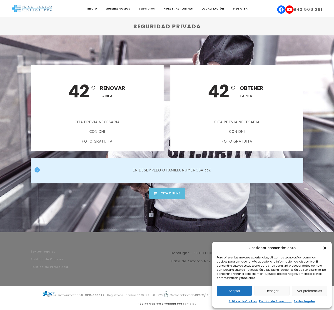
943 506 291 (308, 9)
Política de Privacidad (275, 301)
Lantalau (190, 303)
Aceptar (234, 291)
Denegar (272, 291)
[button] (325, 248)
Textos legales (304, 301)
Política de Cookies (243, 301)
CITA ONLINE (167, 193)
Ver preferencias (309, 291)
